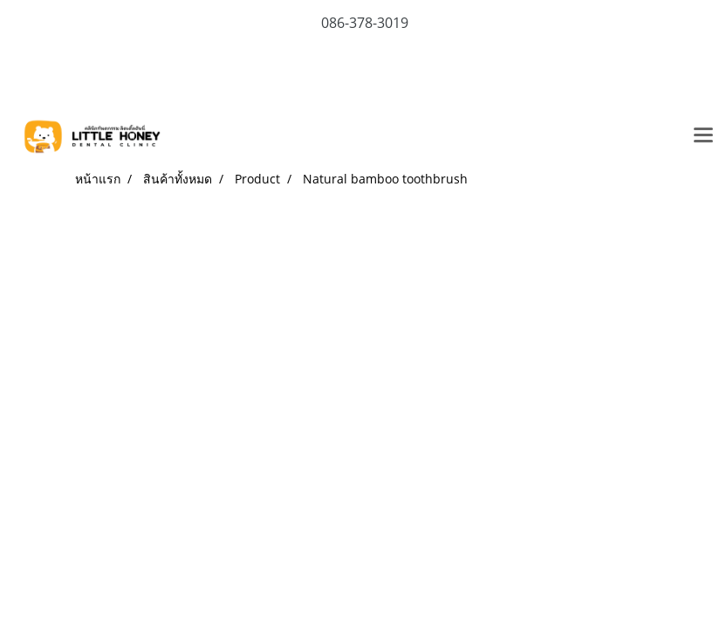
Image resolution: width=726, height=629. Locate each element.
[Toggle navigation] (703, 136)
